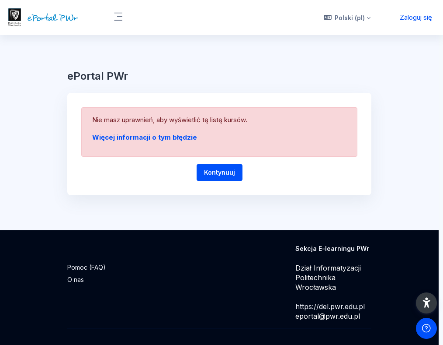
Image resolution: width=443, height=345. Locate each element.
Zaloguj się (416, 17)
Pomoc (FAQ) (86, 267)
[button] (347, 17)
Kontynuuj (219, 172)
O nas (75, 279)
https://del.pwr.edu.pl (330, 306)
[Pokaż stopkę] (426, 328)
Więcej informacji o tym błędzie (144, 137)
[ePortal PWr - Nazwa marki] (51, 17)
